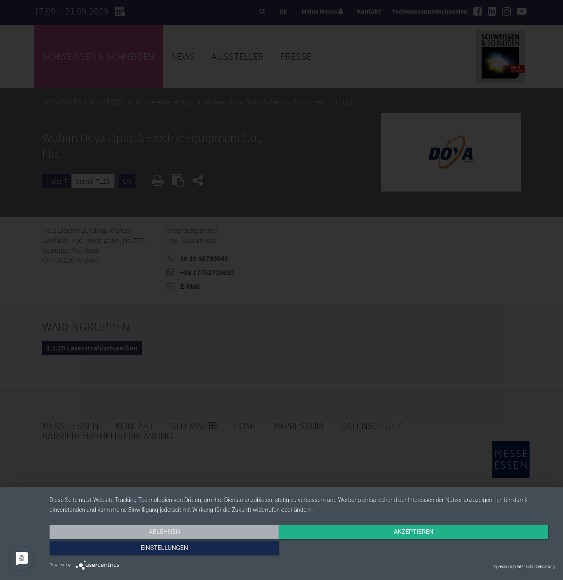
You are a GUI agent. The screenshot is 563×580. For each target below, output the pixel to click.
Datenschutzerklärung (535, 566)
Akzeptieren (302, 550)
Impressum (502, 566)
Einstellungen (479, 550)
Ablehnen (125, 550)
